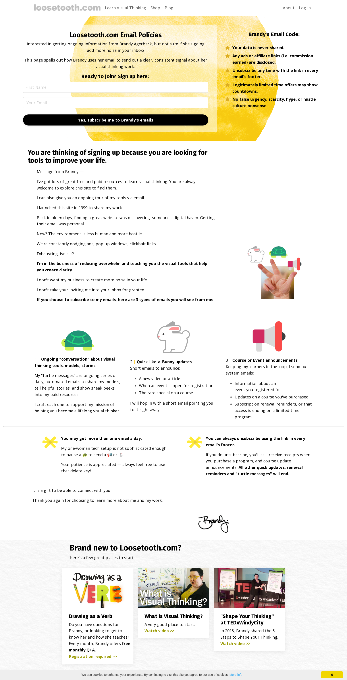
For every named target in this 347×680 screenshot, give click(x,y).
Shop (155, 7)
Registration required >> (93, 657)
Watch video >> (160, 631)
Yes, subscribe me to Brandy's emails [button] (115, 120)
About (289, 7)
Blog (169, 7)
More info (235, 674)
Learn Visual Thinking (125, 7)
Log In (305, 7)
